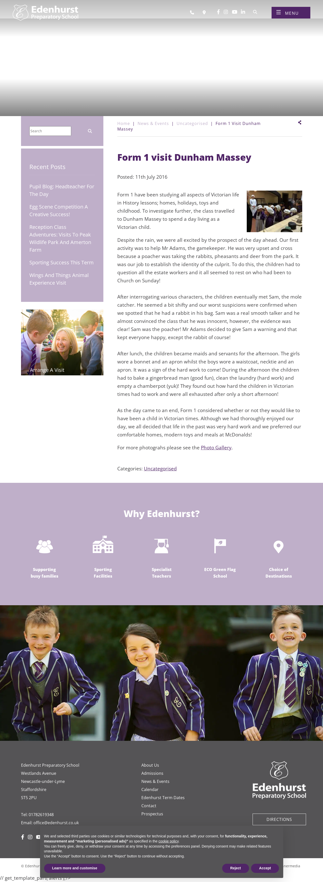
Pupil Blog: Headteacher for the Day (61, 190)
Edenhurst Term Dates (163, 797)
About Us (150, 765)
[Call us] (194, 14)
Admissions (152, 773)
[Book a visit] (205, 14)
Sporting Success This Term (61, 262)
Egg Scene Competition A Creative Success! (58, 210)
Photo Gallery (216, 447)
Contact (148, 805)
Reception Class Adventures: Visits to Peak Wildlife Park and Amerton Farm (60, 238)
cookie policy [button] (169, 841)
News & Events (155, 781)
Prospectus (152, 814)
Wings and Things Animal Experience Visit (59, 279)
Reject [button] (235, 868)
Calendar (150, 789)
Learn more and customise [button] (74, 868)
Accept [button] (265, 868)
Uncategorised (160, 468)
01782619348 (41, 814)
